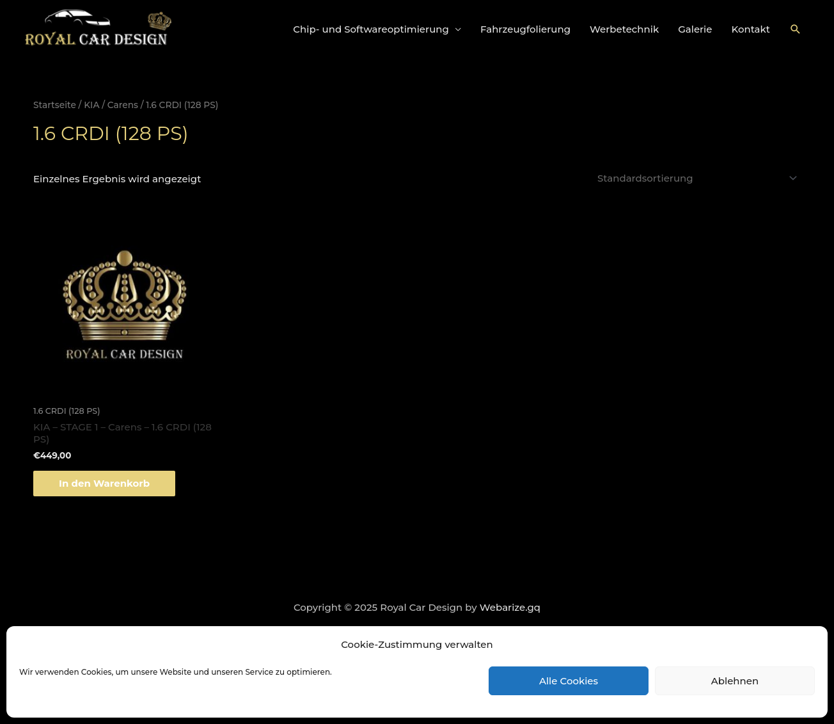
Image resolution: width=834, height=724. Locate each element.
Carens (122, 105)
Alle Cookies (568, 681)
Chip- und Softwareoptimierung (371, 29)
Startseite (54, 105)
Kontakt (751, 29)
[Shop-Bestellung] (695, 178)
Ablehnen (735, 681)
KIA (91, 105)
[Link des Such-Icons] (795, 29)
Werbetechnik (624, 29)
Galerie (695, 29)
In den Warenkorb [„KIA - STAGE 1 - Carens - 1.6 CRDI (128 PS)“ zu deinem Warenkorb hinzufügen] (104, 483)
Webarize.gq (510, 607)
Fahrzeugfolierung (525, 29)
